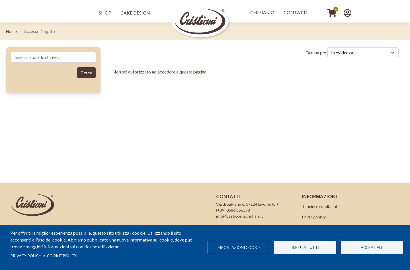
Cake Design (135, 12)
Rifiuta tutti (305, 247)
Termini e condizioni (319, 206)
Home (11, 31)
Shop (105, 12)
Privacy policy (25, 255)
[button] (347, 13)
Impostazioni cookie (238, 247)
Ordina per (316, 52)
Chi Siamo (262, 12)
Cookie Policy (62, 255)
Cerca (86, 72)
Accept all (372, 247)
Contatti (296, 12)
